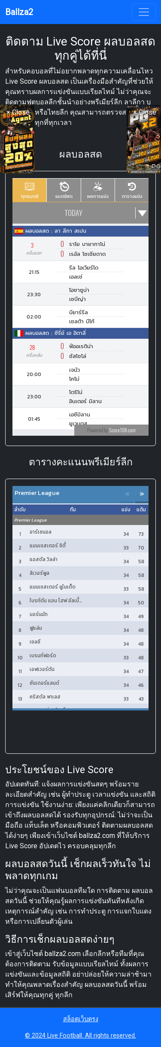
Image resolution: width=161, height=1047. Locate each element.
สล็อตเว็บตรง (80, 1019)
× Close (18, 112)
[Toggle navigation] (144, 12)
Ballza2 (19, 12)
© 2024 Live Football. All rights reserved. (80, 1035)
